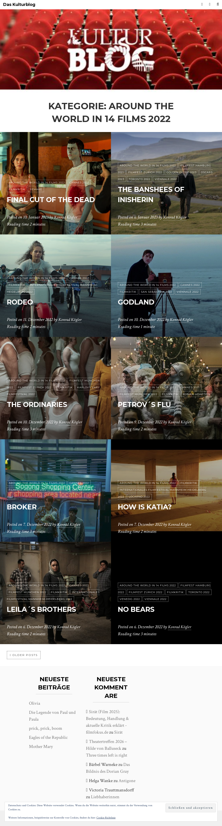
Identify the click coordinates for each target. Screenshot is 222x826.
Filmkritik (17, 189)
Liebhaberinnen (105, 797)
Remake (36, 189)
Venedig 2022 (130, 599)
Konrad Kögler (66, 217)
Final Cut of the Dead (55, 199)
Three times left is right (106, 755)
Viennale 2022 (166, 179)
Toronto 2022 (139, 179)
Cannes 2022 (79, 182)
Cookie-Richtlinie (106, 817)
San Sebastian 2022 (156, 291)
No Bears (138, 609)
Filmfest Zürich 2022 (145, 172)
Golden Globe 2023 (181, 172)
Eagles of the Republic (48, 737)
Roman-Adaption (196, 394)
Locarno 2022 (139, 496)
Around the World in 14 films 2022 (37, 182)
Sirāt (118, 732)
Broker (23, 506)
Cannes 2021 (190, 387)
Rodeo (21, 301)
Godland (137, 301)
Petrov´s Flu (147, 404)
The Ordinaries (40, 404)
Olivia (34, 703)
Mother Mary (41, 747)
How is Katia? (147, 506)
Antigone (127, 781)
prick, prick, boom (45, 728)
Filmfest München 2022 (138, 394)
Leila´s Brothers (45, 609)
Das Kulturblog (19, 4)
